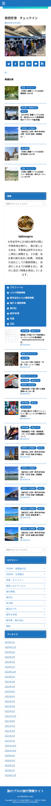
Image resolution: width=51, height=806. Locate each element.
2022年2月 (10, 711)
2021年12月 (10, 716)
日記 (12, 324)
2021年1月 (10, 741)
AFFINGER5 (33, 802)
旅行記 (13, 308)
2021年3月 (10, 731)
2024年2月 (10, 662)
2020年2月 (10, 765)
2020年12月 (10, 746)
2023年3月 (10, 687)
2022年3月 (10, 706)
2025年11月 (10, 647)
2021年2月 (10, 736)
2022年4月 (10, 701)
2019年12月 (10, 775)
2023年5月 (10, 677)
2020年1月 (10, 770)
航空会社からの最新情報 (22, 298)
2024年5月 (10, 652)
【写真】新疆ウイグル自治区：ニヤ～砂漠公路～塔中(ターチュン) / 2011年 (33, 174)
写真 (12, 318)
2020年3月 (10, 760)
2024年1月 (10, 667)
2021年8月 (10, 721)
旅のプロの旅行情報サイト (25, 791)
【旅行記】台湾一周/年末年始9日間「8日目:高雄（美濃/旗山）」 (32, 134)
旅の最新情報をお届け (25, 797)
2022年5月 (10, 696)
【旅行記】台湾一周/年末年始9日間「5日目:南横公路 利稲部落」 (32, 535)
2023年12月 (10, 672)
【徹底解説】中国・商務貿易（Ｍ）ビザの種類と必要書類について (32, 434)
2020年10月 (10, 751)
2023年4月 (10, 682)
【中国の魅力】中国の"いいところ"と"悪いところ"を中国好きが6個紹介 (33, 413)
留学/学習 (14, 313)
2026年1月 (10, 642)
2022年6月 (10, 691)
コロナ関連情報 (17, 292)
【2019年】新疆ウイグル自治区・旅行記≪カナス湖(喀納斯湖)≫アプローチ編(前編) (32, 117)
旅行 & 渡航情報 (18, 303)
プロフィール (16, 287)
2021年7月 (10, 726)
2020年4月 (10, 756)
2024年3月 (10, 657)
